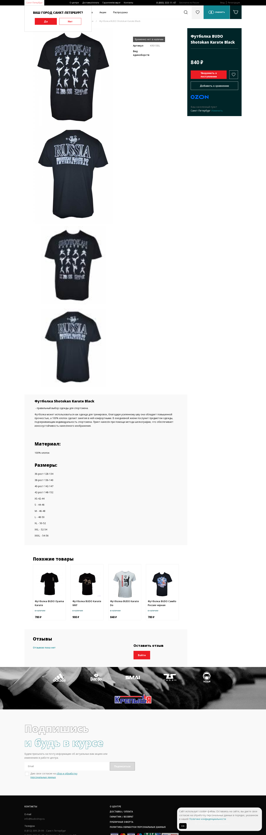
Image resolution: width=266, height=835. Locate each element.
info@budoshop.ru (34, 797)
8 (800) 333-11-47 (166, 2)
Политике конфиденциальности (207, 819)
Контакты (128, 2)
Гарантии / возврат (123, 795)
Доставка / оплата (122, 790)
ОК (183, 826)
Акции (102, 12)
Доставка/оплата (90, 2)
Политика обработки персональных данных (139, 805)
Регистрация (234, 2)
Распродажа (120, 12)
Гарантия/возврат (111, 2)
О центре (74, 2)
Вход (222, 2)
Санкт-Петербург (34, 2)
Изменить (217, 110)
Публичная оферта (123, 800)
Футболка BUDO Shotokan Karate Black (119, 21)
